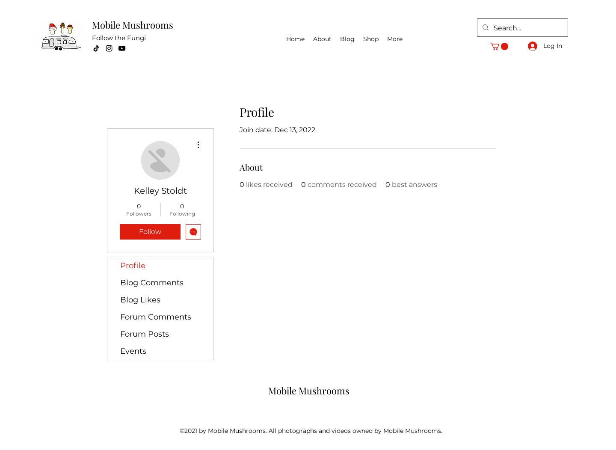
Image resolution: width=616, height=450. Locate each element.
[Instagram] (109, 48)
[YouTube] (122, 48)
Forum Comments (155, 317)
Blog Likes (140, 300)
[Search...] (522, 28)
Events (133, 351)
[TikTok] (96, 48)
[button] (499, 46)
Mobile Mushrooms (132, 24)
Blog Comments (152, 282)
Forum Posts (144, 334)
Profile (132, 265)
